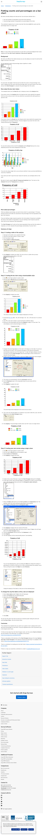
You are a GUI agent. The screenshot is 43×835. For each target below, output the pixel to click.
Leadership (3, 712)
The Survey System (5, 773)
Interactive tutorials (6, 659)
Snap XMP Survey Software (6, 729)
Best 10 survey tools (5, 768)
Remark (2, 779)
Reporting (3, 738)
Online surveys (4, 736)
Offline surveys (4, 735)
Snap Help (4, 662)
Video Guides (5, 668)
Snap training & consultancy (8, 678)
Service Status (4, 751)
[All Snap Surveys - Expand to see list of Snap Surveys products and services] (1, 1)
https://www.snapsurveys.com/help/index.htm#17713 (16, 641)
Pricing (2, 731)
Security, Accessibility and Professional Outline (10, 720)
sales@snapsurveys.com (6, 786)
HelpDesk (4, 675)
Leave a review (4, 723)
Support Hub (5, 656)
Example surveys (4, 740)
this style (10, 317)
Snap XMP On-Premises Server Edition (9, 762)
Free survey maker (4, 742)
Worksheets (8, 6)
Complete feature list (5, 747)
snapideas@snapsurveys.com (33, 649)
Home (2, 6)
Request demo (21, 697)
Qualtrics (3, 772)
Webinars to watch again (7, 672)
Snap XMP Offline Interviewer (7, 757)
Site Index (4, 705)
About (2, 710)
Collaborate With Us (5, 721)
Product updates (4, 749)
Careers (2, 716)
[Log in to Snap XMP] (41, 1)
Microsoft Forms (4, 777)
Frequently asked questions (6, 714)
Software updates (6, 681)
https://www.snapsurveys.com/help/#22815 (11, 635)
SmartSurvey (3, 770)
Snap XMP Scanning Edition (6, 759)
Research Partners (4, 718)
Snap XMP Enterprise (5, 760)
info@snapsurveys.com (6, 789)
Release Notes (4, 744)
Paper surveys (4, 733)
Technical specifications (7, 684)
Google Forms (4, 775)
